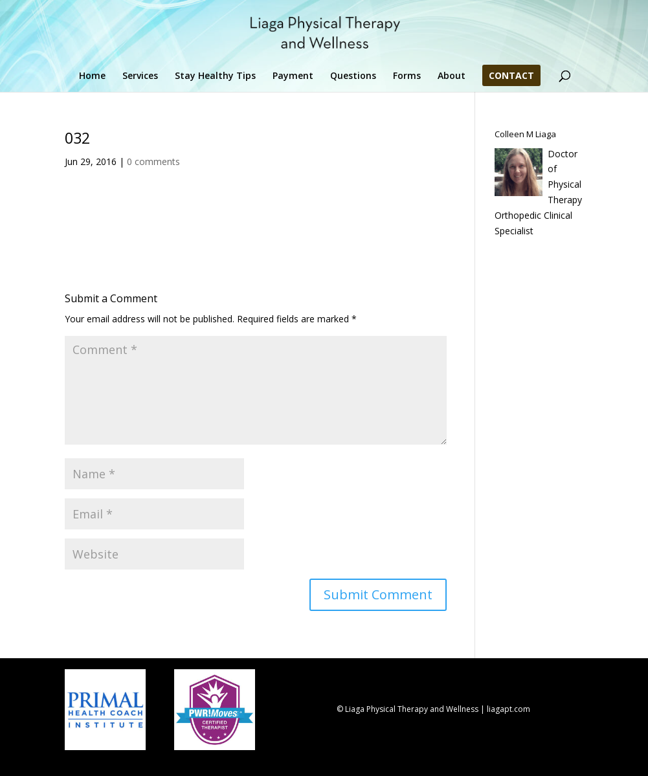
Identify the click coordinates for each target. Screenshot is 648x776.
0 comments (153, 161)
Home (92, 76)
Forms (407, 76)
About (451, 76)
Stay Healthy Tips (215, 76)
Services (140, 76)
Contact (511, 76)
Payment (293, 76)
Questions (353, 76)
